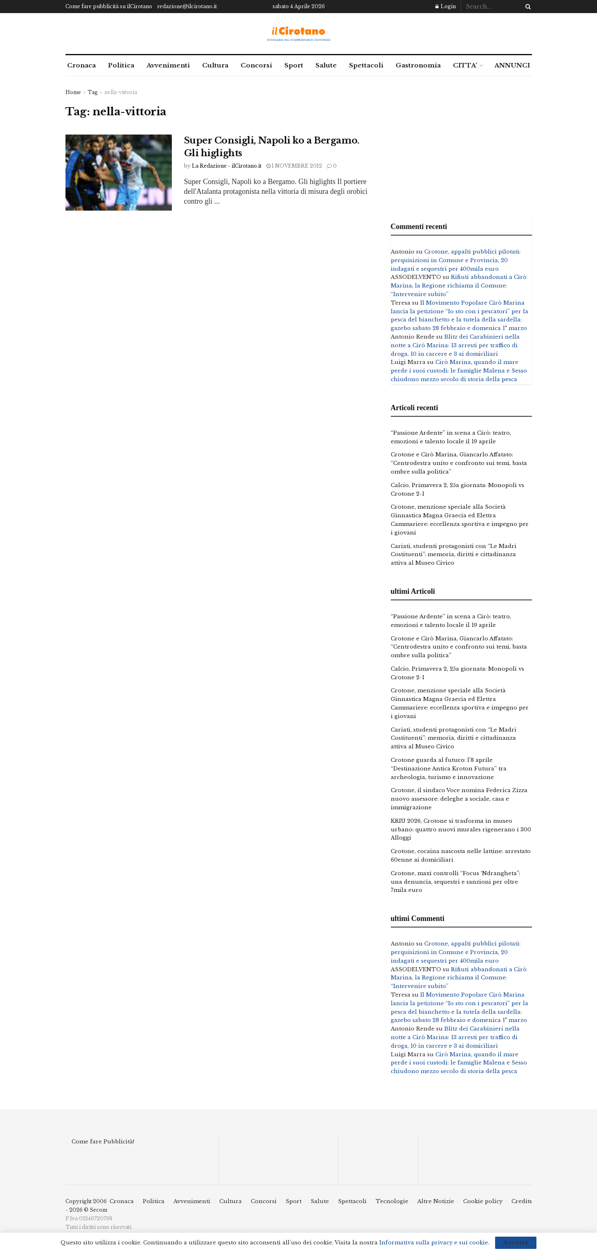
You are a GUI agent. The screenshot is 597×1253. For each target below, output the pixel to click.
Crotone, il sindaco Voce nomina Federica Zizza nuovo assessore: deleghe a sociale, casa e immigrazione (459, 799)
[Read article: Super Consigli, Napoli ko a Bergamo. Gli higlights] (118, 173)
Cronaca (81, 65)
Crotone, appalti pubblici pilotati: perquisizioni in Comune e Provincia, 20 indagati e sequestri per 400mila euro (455, 260)
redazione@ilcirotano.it (187, 6)
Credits (521, 1201)
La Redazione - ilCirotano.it (226, 166)
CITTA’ (465, 65)
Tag (93, 92)
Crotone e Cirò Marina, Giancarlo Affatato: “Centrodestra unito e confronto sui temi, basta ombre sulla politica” (459, 463)
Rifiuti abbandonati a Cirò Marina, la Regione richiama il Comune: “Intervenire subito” (459, 286)
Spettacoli (366, 65)
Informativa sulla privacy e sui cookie (433, 1242)
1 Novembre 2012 (294, 166)
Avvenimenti (168, 65)
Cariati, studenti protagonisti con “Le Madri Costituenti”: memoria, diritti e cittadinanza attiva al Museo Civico (453, 555)
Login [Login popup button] (445, 6)
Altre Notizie (435, 1201)
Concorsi (256, 65)
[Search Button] (526, 6)
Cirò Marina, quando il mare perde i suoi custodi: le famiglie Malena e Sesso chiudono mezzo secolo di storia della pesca (459, 371)
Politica (121, 65)
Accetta (515, 1242)
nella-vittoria (120, 92)
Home (73, 92)
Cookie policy (482, 1201)
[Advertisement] (461, 145)
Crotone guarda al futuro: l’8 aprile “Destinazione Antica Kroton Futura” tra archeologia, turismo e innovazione (449, 769)
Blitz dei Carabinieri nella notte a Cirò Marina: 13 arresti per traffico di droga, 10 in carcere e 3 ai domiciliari (455, 345)
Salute (326, 65)
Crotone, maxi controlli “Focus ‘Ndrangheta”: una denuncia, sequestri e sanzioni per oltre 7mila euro (455, 882)
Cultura (215, 65)
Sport (293, 65)
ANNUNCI (512, 65)
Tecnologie (392, 1201)
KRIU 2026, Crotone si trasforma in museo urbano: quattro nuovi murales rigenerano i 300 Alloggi (461, 829)
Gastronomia (418, 65)
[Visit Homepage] (298, 33)
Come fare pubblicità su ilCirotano (108, 6)
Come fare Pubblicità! (103, 1141)
